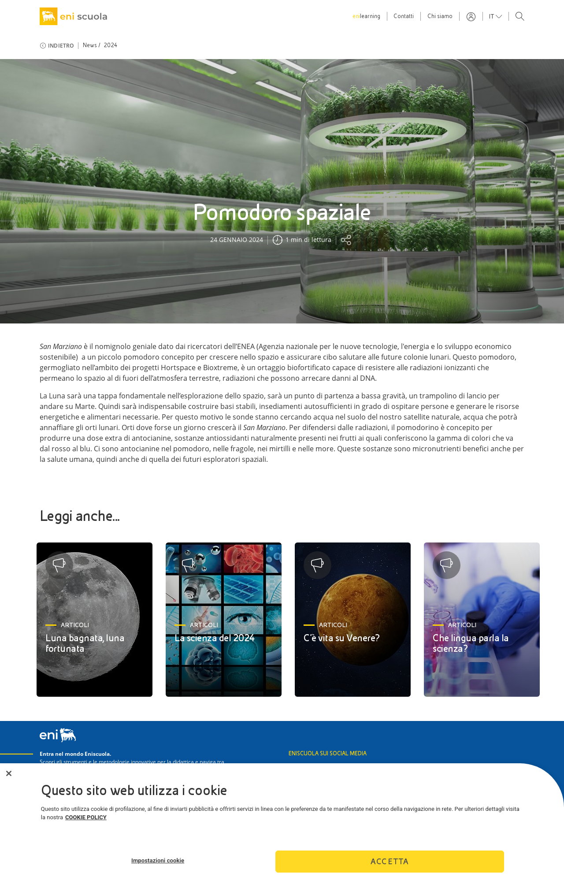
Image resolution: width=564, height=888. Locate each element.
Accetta (390, 865)
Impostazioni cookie (157, 864)
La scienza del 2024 (214, 637)
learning (366, 16)
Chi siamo (440, 16)
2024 (111, 45)
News (90, 45)
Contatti (403, 16)
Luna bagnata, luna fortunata (84, 643)
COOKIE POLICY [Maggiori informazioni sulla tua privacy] (86, 821)
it (492, 16)
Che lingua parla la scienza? (471, 643)
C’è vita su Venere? (342, 637)
